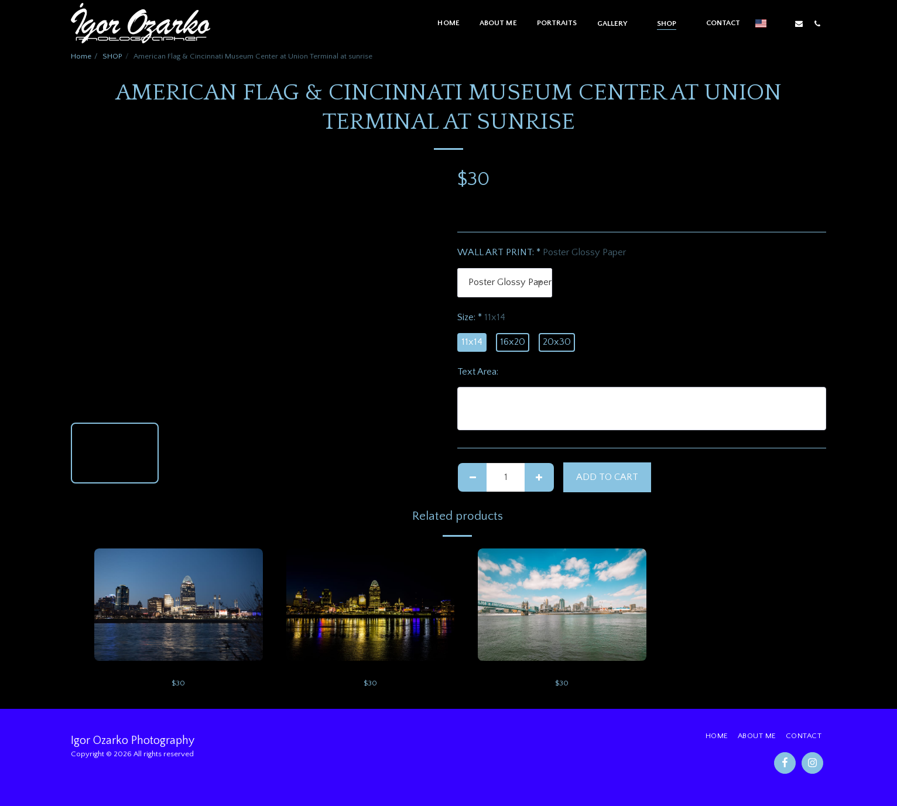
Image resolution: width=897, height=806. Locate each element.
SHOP (112, 56)
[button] (617, 23)
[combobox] (504, 282)
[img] (178, 604)
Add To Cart (607, 477)
